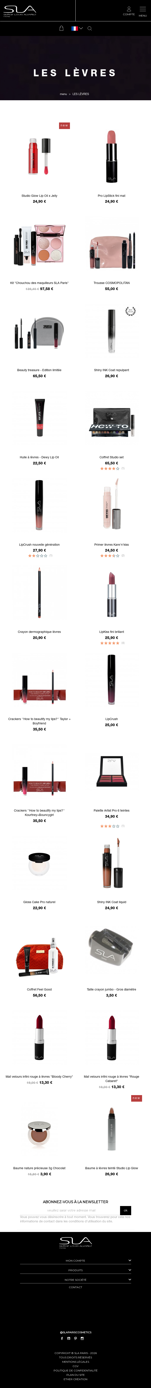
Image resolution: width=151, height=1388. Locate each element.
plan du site (75, 1374)
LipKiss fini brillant (111, 632)
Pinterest (75, 1338)
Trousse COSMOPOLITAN (112, 283)
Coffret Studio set (112, 457)
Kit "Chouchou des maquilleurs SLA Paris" (39, 283)
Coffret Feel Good (39, 989)
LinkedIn (89, 1338)
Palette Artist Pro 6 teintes (111, 810)
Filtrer (75, 115)
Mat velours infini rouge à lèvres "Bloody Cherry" (39, 1077)
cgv (75, 1366)
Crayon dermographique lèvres (39, 632)
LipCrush (111, 719)
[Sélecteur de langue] (74, 28)
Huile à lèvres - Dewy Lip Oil (39, 457)
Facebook (61, 1338)
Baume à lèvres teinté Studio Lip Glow (111, 1168)
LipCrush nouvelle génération (39, 545)
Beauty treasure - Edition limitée (39, 370)
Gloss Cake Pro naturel (39, 902)
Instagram (82, 1338)
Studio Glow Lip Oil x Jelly (39, 196)
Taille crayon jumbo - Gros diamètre (111, 989)
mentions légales (75, 1361)
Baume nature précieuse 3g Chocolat (39, 1168)
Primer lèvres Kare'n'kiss (111, 545)
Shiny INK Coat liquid (111, 902)
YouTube (68, 1338)
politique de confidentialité (76, 1370)
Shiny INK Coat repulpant (111, 370)
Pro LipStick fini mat (111, 196)
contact (75, 1287)
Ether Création (75, 1379)
